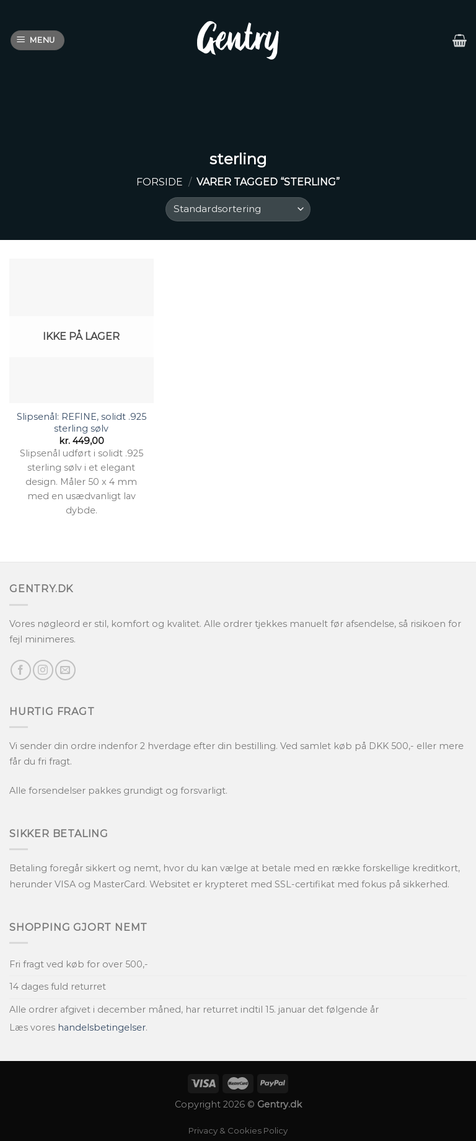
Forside (159, 182)
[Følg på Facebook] (21, 670)
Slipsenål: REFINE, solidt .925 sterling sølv (81, 422)
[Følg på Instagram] (43, 670)
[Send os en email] (65, 670)
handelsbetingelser (102, 1027)
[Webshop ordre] (237, 209)
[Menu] (38, 40)
